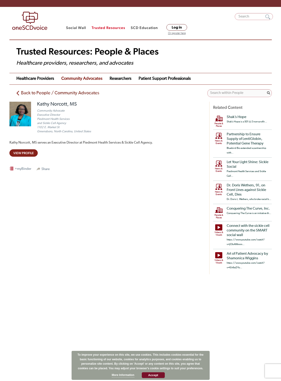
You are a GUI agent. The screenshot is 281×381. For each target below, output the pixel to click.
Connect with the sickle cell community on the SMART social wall (248, 230)
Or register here (177, 33)
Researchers (120, 79)
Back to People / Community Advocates (60, 93)
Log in (177, 27)
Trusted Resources (108, 28)
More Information (123, 375)
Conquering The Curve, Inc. (248, 209)
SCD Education (144, 28)
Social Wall (76, 28)
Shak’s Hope (236, 117)
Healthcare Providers (35, 79)
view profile (23, 153)
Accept (153, 375)
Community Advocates (81, 79)
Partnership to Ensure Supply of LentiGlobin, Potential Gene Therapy (245, 139)
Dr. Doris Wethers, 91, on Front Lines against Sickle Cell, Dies (246, 190)
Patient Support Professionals (165, 79)
